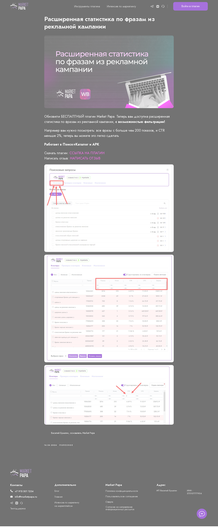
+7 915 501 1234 (24, 493)
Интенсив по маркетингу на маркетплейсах (66, 506)
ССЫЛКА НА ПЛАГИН (87, 153)
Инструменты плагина (87, 6)
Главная (58, 498)
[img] (21, 475)
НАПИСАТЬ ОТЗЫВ (85, 159)
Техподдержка (18, 510)
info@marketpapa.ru (26, 498)
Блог (56, 492)
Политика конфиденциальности (121, 492)
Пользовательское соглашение (121, 498)
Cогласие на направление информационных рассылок (120, 510)
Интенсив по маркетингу (121, 6)
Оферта (109, 503)
